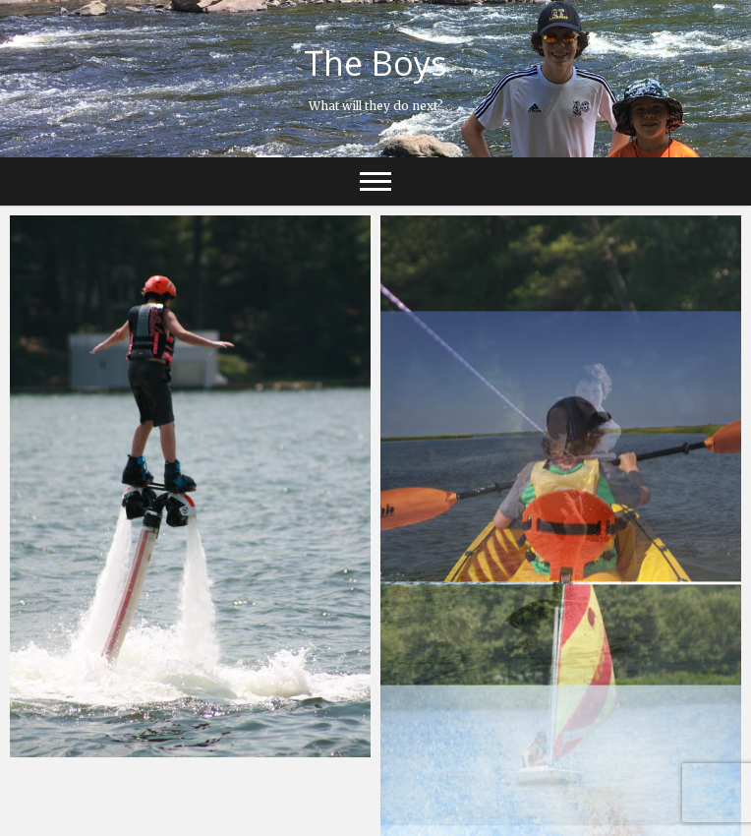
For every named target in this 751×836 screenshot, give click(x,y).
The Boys (375, 63)
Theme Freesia (395, 811)
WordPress (562, 811)
